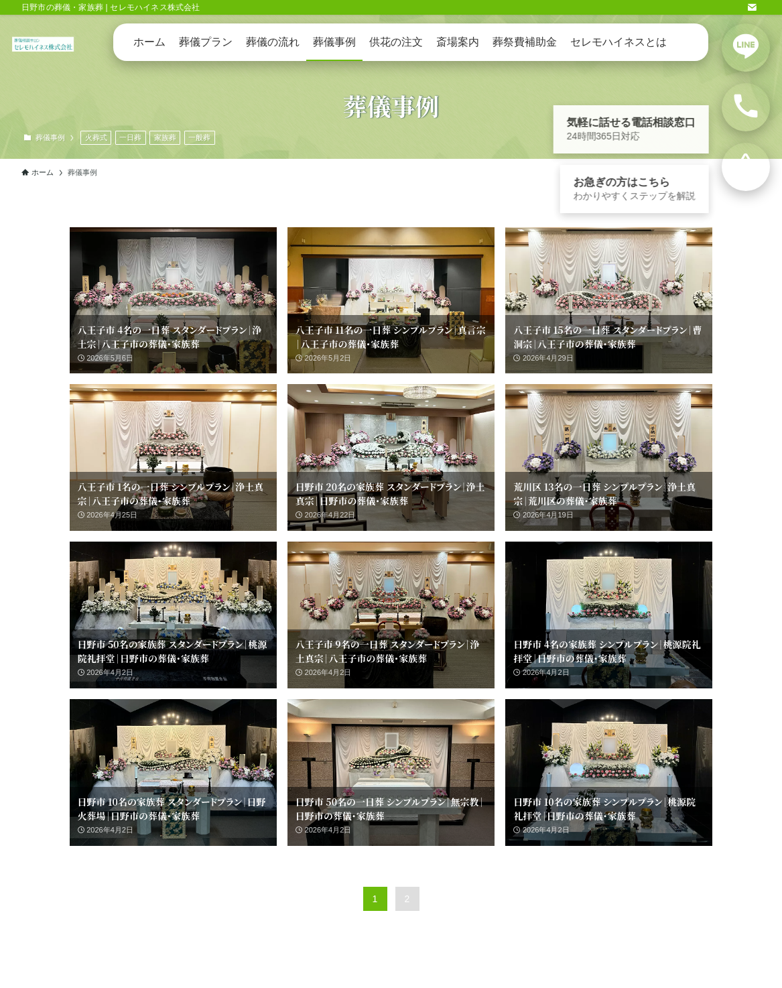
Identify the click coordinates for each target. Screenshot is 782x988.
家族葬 (165, 137)
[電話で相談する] (746, 107)
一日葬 (130, 137)
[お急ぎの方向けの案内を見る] (746, 167)
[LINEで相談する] (746, 47)
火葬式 (96, 137)
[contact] (752, 7)
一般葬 (199, 137)
